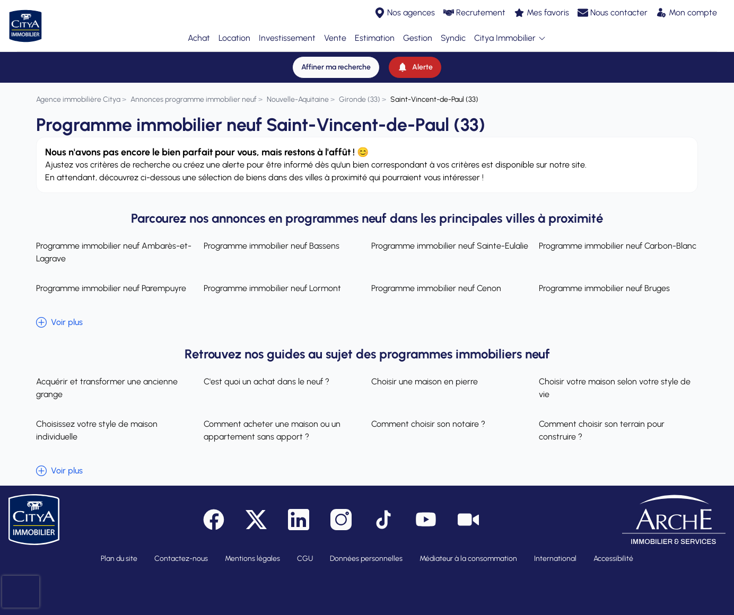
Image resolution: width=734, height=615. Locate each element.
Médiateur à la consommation (468, 558)
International (555, 558)
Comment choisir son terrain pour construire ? (602, 430)
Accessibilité (613, 558)
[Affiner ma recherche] (336, 67)
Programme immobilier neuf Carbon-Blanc (617, 246)
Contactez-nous (181, 558)
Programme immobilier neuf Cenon (436, 288)
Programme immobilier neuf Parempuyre (111, 288)
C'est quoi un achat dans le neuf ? (266, 381)
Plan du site (119, 558)
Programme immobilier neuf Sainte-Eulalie (449, 246)
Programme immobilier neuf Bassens (271, 246)
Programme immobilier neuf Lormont (272, 288)
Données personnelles (366, 558)
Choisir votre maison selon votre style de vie (615, 387)
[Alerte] (415, 67)
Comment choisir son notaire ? (428, 424)
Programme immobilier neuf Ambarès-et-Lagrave (113, 252)
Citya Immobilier (510, 38)
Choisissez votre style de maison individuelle (97, 430)
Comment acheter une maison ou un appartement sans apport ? (272, 430)
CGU (305, 558)
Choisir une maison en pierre (424, 381)
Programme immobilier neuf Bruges (604, 288)
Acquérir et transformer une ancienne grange (107, 387)
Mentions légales (252, 558)
